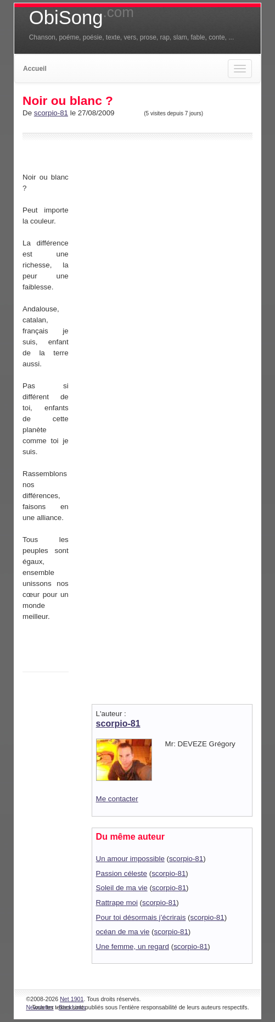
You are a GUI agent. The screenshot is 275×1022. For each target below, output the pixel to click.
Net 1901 (71, 999)
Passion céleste (121, 873)
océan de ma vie (123, 932)
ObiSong (81, 17)
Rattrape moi (117, 902)
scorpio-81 (51, 113)
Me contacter (117, 799)
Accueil (35, 68)
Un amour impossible (130, 859)
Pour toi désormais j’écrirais (141, 917)
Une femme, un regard (132, 946)
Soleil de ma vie (122, 888)
